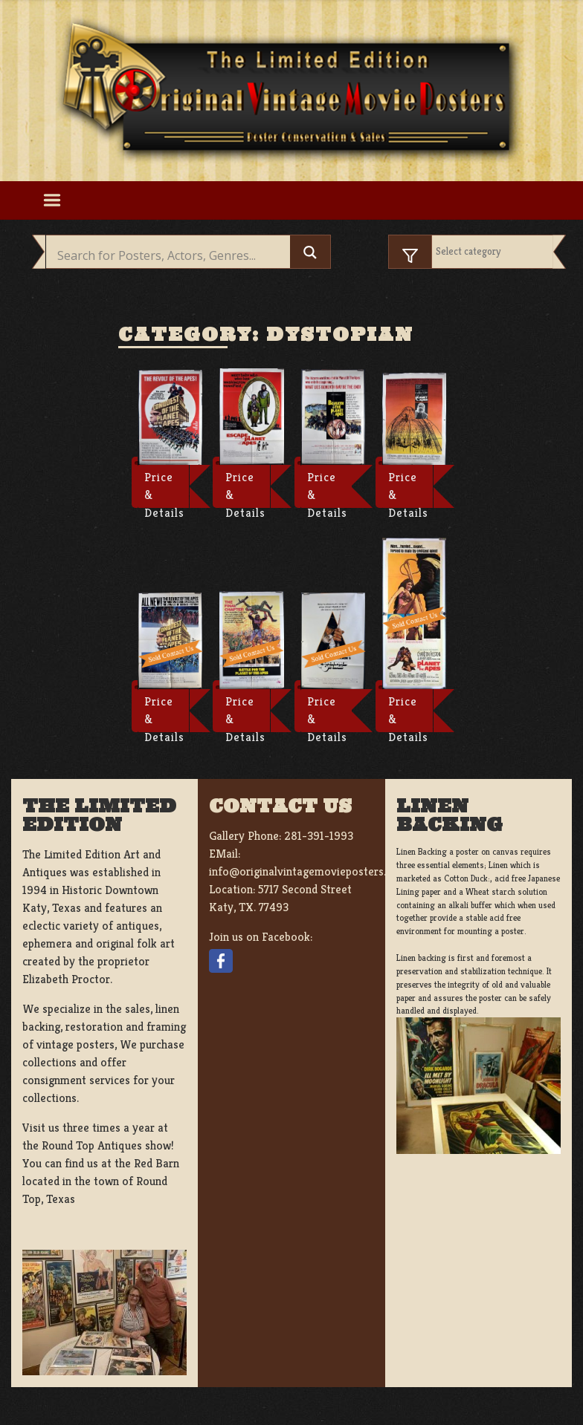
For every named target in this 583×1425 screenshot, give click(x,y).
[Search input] (171, 255)
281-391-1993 (318, 836)
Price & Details (164, 488)
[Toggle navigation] (52, 200)
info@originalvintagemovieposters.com (308, 871)
